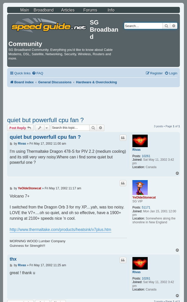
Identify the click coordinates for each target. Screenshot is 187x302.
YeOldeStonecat (144, 197)
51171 (146, 207)
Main (24, 10)
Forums (90, 10)
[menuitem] (37, 73)
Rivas (136, 150)
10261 (146, 156)
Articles (67, 10)
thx (13, 259)
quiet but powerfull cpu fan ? (45, 120)
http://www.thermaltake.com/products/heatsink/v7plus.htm (60, 229)
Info (111, 10)
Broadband (44, 10)
